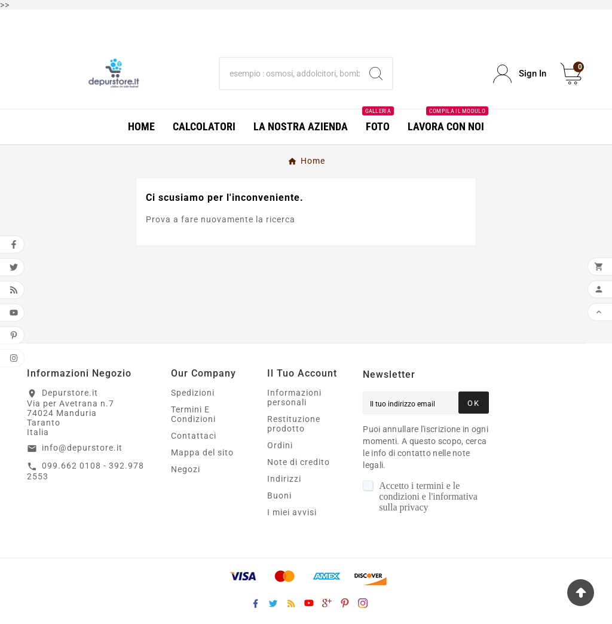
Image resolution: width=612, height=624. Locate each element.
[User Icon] (519, 74)
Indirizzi (284, 479)
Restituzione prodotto (293, 423)
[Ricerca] (289, 73)
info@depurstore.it (82, 447)
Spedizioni (193, 392)
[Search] (375, 73)
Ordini (280, 445)
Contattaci (193, 436)
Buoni (279, 495)
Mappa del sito (202, 452)
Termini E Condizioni (193, 414)
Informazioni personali (294, 397)
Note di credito (298, 462)
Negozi (185, 469)
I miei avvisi (292, 512)
